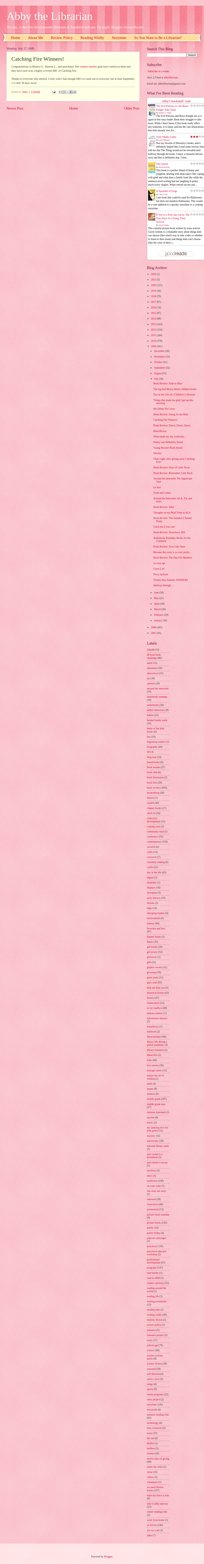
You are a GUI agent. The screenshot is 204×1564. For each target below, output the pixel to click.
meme (150, 1088)
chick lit (151, 813)
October (158, 362)
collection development (153, 820)
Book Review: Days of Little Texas (171, 467)
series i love (153, 1379)
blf (148, 752)
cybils (150, 867)
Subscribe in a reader (158, 71)
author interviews (156, 710)
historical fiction (155, 992)
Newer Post (15, 108)
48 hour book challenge (154, 656)
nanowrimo (153, 1141)
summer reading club (158, 1414)
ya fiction (152, 1525)
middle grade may (156, 1104)
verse (149, 1472)
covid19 (151, 847)
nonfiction (152, 1180)
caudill (150, 802)
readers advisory (155, 1283)
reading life (153, 1296)
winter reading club (157, 1511)
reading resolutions (157, 1301)
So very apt (159, 563)
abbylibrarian (171, 77)
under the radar (155, 1466)
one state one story (156, 1191)
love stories (153, 1065)
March (157, 609)
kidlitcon (151, 1031)
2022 (154, 274)
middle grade (153, 1099)
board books (153, 762)
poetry (150, 1227)
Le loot (157, 487)
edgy (149, 908)
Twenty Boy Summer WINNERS (170, 580)
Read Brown (159, 431)
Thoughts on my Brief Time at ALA (172, 512)
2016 (154, 307)
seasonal (151, 1369)
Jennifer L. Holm (165, 113)
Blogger (108, 1556)
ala (148, 678)
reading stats (153, 1309)
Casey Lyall (163, 194)
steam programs (155, 1394)
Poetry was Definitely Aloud (168, 442)
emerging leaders (156, 913)
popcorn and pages (156, 1238)
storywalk (152, 1409)
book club (152, 772)
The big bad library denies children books (174, 389)
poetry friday (153, 1233)
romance (151, 1330)
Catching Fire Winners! (165, 419)
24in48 (150, 649)
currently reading (156, 862)
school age (152, 1345)
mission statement (156, 1112)
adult (149, 663)
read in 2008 (153, 1278)
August (158, 373)
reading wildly (154, 1314)
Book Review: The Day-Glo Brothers (172, 557)
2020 (154, 285)
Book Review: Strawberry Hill (169, 532)
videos (150, 1477)
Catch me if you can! (164, 526)
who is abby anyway (157, 1503)
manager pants (154, 1070)
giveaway (152, 957)
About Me (35, 38)
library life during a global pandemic (157, 1043)
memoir (151, 1093)
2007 (154, 633)
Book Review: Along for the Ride (170, 414)
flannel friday (154, 936)
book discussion (155, 777)
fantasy (150, 923)
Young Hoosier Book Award (167, 447)
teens (149, 1433)
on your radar (154, 1186)
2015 (154, 313)
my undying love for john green (157, 1129)
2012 (154, 329)
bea (148, 736)
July (156, 378)
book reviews (154, 787)
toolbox (151, 1448)
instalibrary (153, 1026)
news (149, 1175)
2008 (154, 627)
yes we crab (153, 1530)
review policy (154, 1324)
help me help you (156, 987)
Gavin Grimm (164, 225)
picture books (154, 1222)
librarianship (153, 1036)
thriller (150, 1443)
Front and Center (162, 492)
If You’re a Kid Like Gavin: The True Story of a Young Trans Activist (172, 218)
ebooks (150, 903)
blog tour (151, 757)
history (150, 997)
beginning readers (156, 741)
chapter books (154, 808)
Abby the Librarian (50, 16)
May (156, 598)
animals (151, 683)
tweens (150, 1453)
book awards (153, 767)
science (151, 1350)
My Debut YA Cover (164, 408)
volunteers (152, 1482)
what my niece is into (158, 1495)
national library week (158, 1146)
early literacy (153, 898)
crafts (150, 852)
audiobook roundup (157, 696)
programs (152, 1267)
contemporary (154, 841)
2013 (154, 324)
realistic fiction (154, 1319)
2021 (154, 279)
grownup (151, 972)
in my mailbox (154, 1008)
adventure (152, 668)
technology (152, 1423)
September (160, 367)
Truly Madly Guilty (166, 137)
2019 (154, 290)
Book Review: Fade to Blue (167, 383)
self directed (153, 1374)
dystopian (152, 892)
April (157, 603)
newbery (151, 1170)
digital (150, 877)
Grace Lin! (159, 568)
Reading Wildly (92, 38)
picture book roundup (158, 1214)
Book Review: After (163, 507)
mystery (151, 1135)
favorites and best (156, 928)
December (159, 351)
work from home (155, 1520)
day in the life (154, 872)
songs (150, 1384)
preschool (152, 1246)
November (160, 356)
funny (150, 941)
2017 (154, 302)
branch (150, 797)
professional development (153, 1261)
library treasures (155, 1050)
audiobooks (153, 705)
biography (152, 746)
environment (153, 918)
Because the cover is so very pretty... (172, 552)
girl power (152, 952)
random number (88, 66)
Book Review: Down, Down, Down (171, 425)
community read (155, 831)
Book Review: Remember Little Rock (172, 473)
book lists (152, 782)
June (156, 592)
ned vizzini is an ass (157, 1162)
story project (153, 1399)
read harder (153, 1273)
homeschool (153, 1003)
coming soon (153, 826)
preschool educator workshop (157, 1253)
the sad (150, 1438)
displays (151, 887)
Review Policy (62, 38)
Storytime (119, 38)
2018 (154, 296)
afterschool (152, 673)
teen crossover (154, 1428)
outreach (151, 1199)
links (149, 1060)
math (149, 1083)
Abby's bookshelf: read (176, 101)
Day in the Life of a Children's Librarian (174, 394)
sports (150, 1389)
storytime (152, 1404)
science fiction (154, 1363)
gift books (152, 946)
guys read (152, 982)
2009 (154, 346)
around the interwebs (158, 688)
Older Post (131, 108)
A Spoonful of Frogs (166, 191)
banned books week (157, 720)
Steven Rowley (164, 167)
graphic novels (154, 967)
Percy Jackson (160, 574)
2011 (154, 335)
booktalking (153, 792)
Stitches (157, 453)
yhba (149, 1535)
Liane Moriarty (164, 140)
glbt (149, 962)
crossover (152, 857)
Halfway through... (163, 585)
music (150, 1122)
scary (149, 1340)
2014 (154, 318)
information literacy (157, 1018)
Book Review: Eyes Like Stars (169, 546)
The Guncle (162, 164)
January (158, 620)
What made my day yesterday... (169, 436)
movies (150, 1117)
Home (15, 38)
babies (150, 715)
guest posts (152, 977)
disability (151, 882)
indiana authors (155, 1013)
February (159, 614)
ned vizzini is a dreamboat (154, 1156)
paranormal (153, 1209)
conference (152, 836)
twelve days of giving (158, 1458)
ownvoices (152, 1204)
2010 (154, 341)
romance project (155, 1335)
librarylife (152, 1055)
